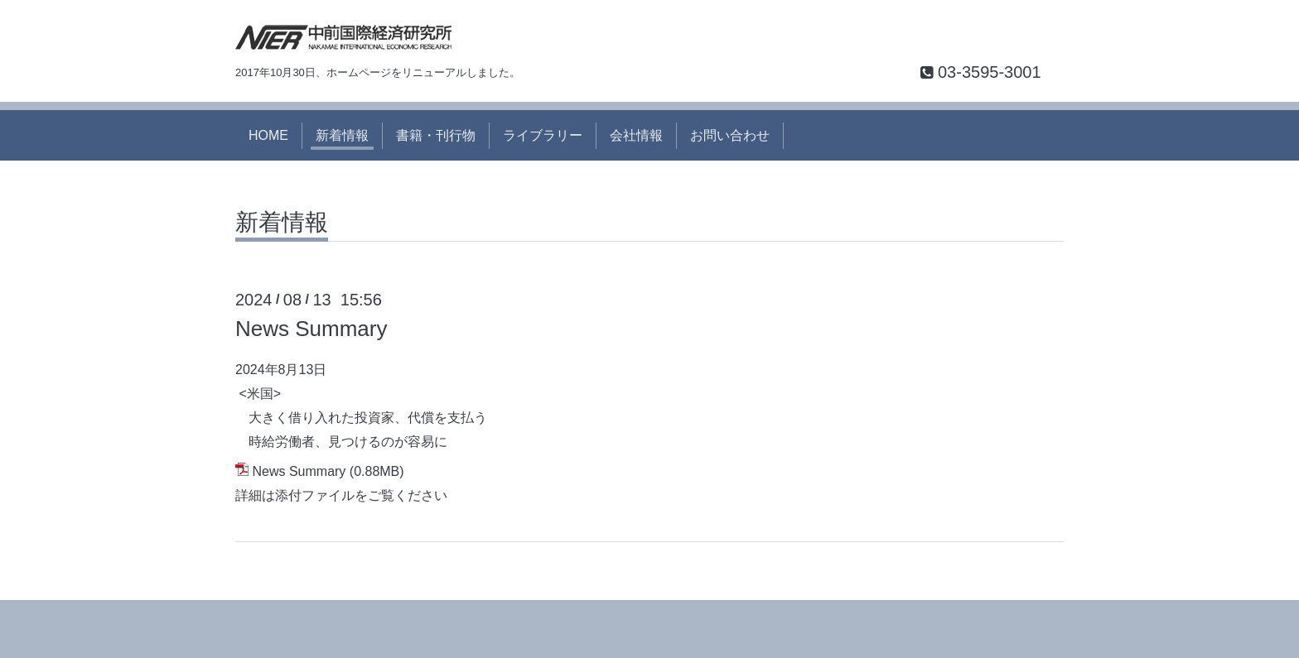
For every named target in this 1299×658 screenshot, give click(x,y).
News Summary (311, 328)
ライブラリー (542, 135)
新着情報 (342, 135)
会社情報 (636, 135)
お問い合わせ (730, 135)
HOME (268, 135)
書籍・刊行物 (436, 135)
